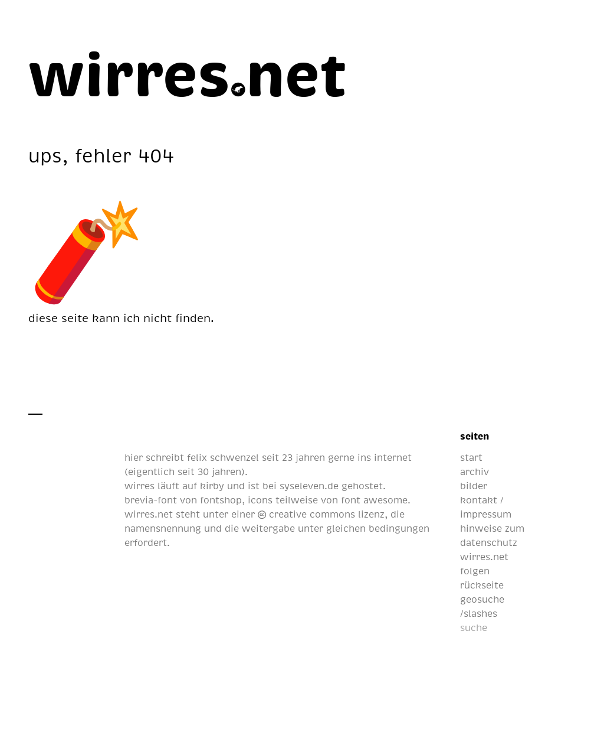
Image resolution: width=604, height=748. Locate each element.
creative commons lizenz (321, 514)
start (471, 457)
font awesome (374, 500)
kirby (212, 485)
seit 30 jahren (209, 471)
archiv (474, 471)
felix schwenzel (223, 457)
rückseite (482, 585)
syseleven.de (309, 485)
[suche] (518, 627)
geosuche (482, 599)
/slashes (478, 613)
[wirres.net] (188, 71)
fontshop (221, 500)
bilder (473, 485)
